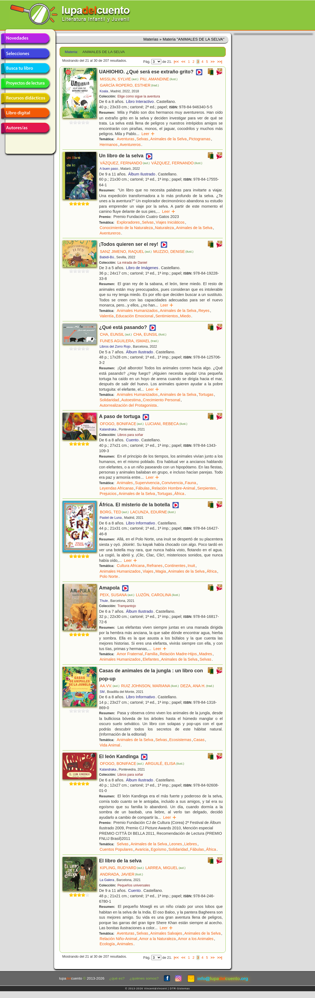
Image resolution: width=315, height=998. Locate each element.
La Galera (107, 880)
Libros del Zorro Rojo (115, 346)
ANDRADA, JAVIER (121, 874)
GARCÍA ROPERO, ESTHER (129, 85)
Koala (104, 91)
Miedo (185, 316)
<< (183, 62)
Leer (148, 134)
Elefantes (151, 659)
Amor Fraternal (130, 654)
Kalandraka (108, 429)
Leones (175, 844)
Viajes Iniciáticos (170, 222)
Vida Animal (110, 745)
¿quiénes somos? (144, 978)
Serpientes (206, 488)
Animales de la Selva (168, 139)
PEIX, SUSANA (117, 595)
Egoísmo (158, 849)
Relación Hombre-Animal (173, 488)
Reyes (203, 310)
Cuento (132, 440)
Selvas (142, 139)
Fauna (190, 483)
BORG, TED (114, 512)
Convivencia (172, 483)
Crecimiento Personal (161, 400)
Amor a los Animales (196, 939)
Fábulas (143, 488)
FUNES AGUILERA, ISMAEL (129, 341)
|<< (176, 62)
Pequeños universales (133, 885)
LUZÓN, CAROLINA (158, 595)
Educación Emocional (134, 316)
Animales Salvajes (166, 933)
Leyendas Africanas (117, 488)
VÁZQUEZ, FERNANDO (125, 163)
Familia (151, 654)
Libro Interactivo (140, 101)
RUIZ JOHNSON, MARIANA (150, 686)
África (179, 493)
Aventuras (125, 139)
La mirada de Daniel (132, 263)
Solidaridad (109, 400)
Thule (104, 601)
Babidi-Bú (107, 257)
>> (213, 62)
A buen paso (109, 169)
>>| (219, 62)
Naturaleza (164, 228)
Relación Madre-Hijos (178, 654)
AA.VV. (109, 686)
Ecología (107, 944)
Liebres (190, 844)
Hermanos (108, 144)
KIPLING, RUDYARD (122, 868)
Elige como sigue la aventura (138, 96)
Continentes (175, 565)
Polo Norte (109, 576)
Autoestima (131, 400)
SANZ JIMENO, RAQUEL (126, 251)
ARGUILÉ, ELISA (164, 763)
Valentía (107, 316)
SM (102, 692)
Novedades (25, 38)
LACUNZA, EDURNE (153, 512)
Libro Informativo (140, 523)
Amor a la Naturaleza (157, 939)
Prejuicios (108, 493)
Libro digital (25, 113)
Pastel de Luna (111, 518)
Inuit (191, 565)
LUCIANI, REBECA (166, 424)
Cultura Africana (131, 565)
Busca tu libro (25, 68)
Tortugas (205, 394)
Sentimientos (166, 316)
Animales (125, 483)
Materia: (71, 52)
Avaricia (142, 849)
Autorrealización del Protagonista (128, 405)
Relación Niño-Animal (118, 939)
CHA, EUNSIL (116, 334)
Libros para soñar (130, 435)
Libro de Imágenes (142, 268)
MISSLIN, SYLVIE (119, 79)
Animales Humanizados (137, 310)
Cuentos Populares (116, 849)
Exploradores (128, 222)
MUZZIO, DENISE (173, 251)
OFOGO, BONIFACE (122, 424)
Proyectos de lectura (25, 83)
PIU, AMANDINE (159, 79)
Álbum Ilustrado (141, 174)
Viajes (148, 571)
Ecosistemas (180, 740)
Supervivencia (147, 483)
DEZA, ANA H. (197, 686)
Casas (199, 740)
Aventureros (130, 144)
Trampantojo (126, 606)
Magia (160, 571)
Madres (205, 654)
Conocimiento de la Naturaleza (126, 228)
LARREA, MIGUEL (165, 868)
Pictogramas (200, 139)
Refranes (154, 565)
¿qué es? (117, 978)
